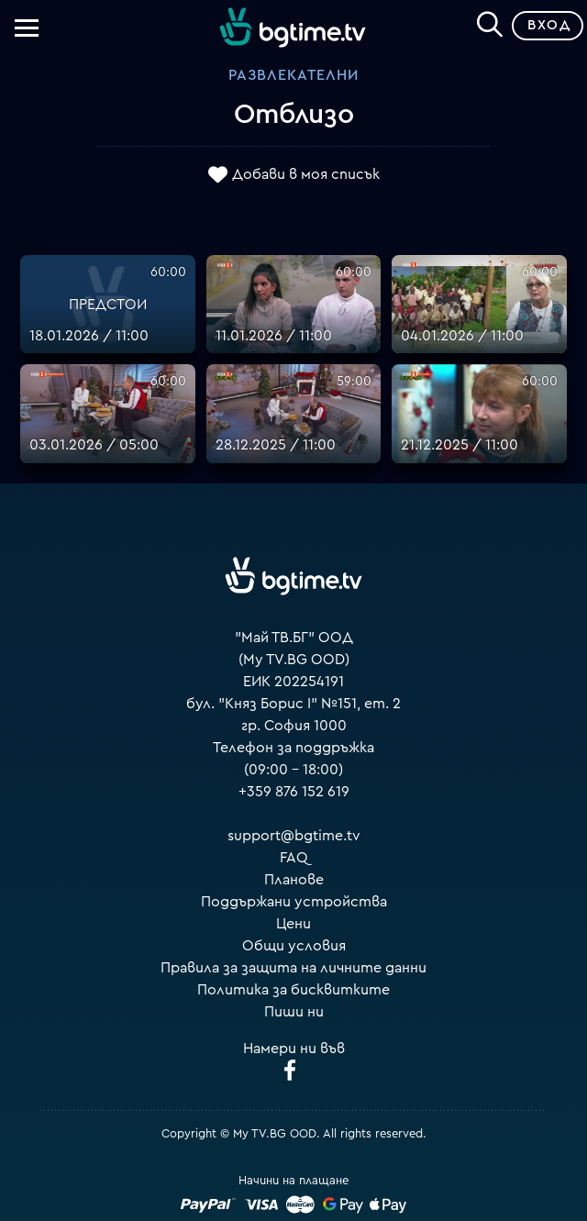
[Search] (490, 22)
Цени (293, 923)
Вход (548, 25)
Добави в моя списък (306, 174)
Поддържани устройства (294, 901)
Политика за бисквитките (293, 989)
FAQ (294, 857)
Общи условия (294, 945)
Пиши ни (294, 1012)
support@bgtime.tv (293, 835)
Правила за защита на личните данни (293, 967)
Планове (294, 879)
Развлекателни (293, 75)
